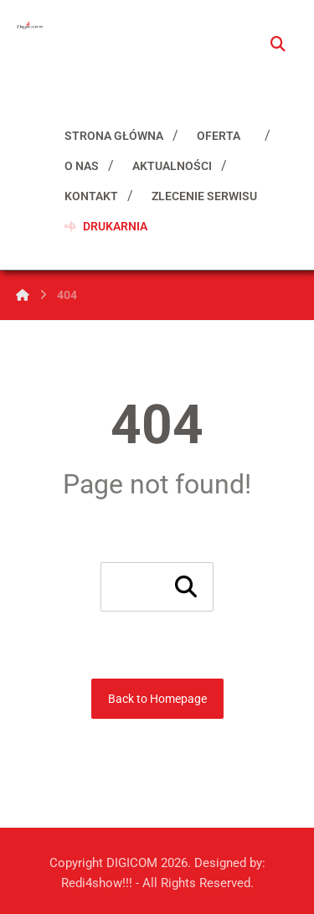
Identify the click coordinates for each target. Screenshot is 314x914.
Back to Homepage (157, 698)
